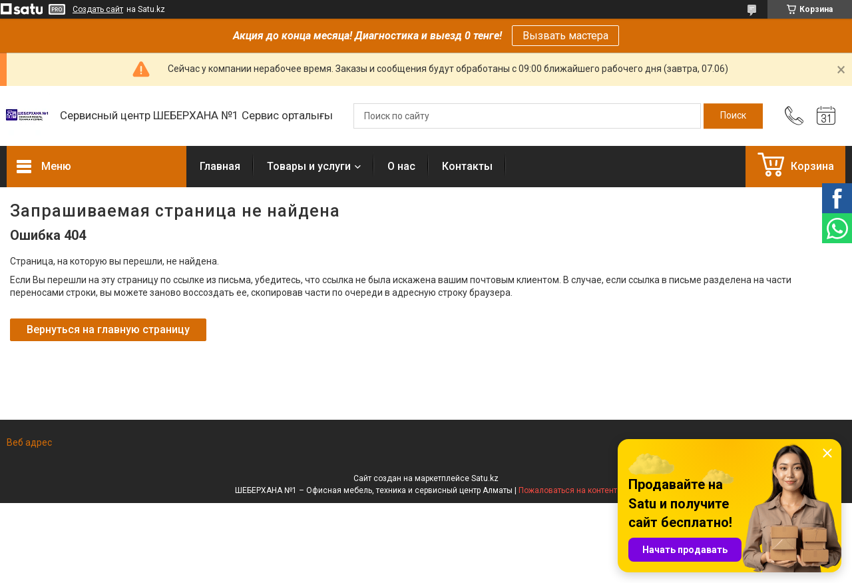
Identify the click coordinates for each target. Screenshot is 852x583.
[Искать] (733, 116)
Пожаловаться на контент (568, 490)
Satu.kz (485, 478)
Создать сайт (98, 9)
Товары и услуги (309, 166)
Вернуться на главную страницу (108, 329)
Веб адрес (29, 442)
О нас (401, 166)
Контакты (467, 166)
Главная (220, 166)
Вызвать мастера (565, 35)
